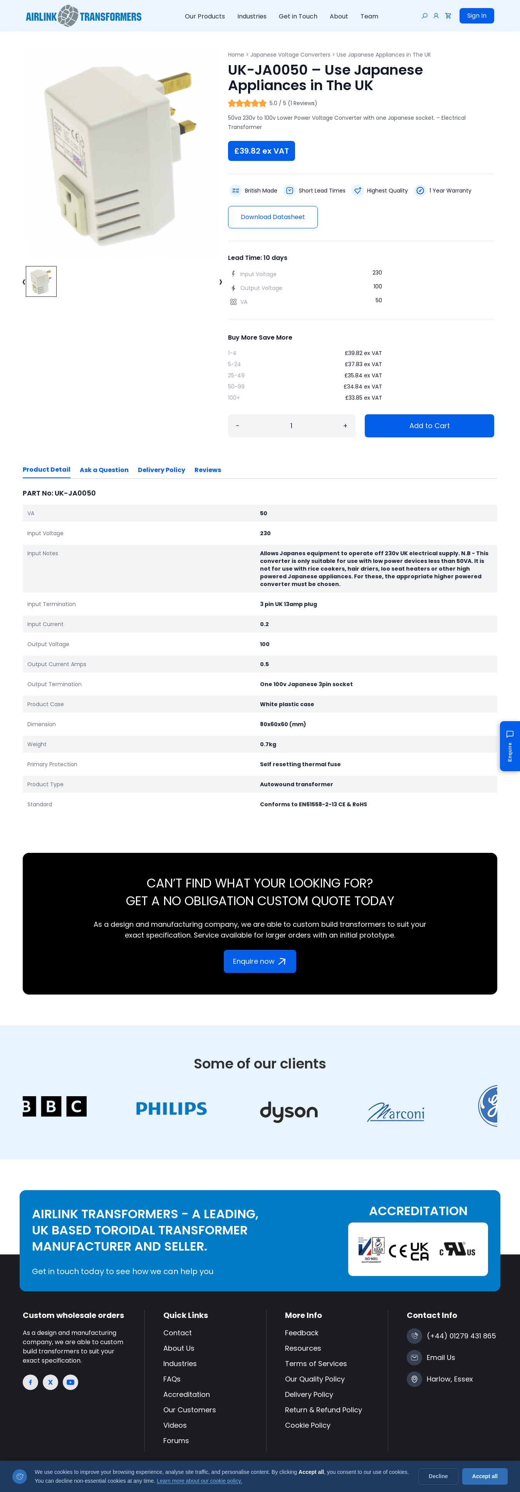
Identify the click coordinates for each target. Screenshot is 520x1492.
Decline (438, 1476)
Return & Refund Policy (323, 1410)
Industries (252, 16)
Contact (177, 1333)
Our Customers (189, 1410)
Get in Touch (298, 16)
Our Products (205, 16)
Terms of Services (316, 1363)
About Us (179, 1348)
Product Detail (46, 469)
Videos (175, 1425)
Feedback (302, 1333)
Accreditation (186, 1394)
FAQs (172, 1379)
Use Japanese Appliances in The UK (384, 55)
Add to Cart (429, 425)
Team (369, 16)
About (339, 16)
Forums (176, 1440)
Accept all (485, 1476)
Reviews (208, 470)
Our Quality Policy (315, 1379)
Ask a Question (104, 470)
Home (236, 55)
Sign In (476, 15)
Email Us (441, 1357)
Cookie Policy (307, 1425)
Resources (303, 1348)
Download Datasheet (273, 217)
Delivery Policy (161, 470)
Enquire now (261, 961)
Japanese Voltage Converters (290, 55)
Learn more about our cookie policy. (199, 1481)
